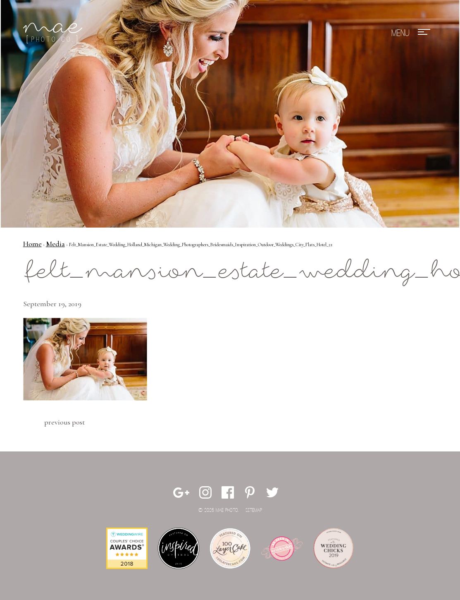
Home (32, 243)
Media (55, 243)
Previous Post (64, 422)
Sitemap (253, 510)
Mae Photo (54, 33)
